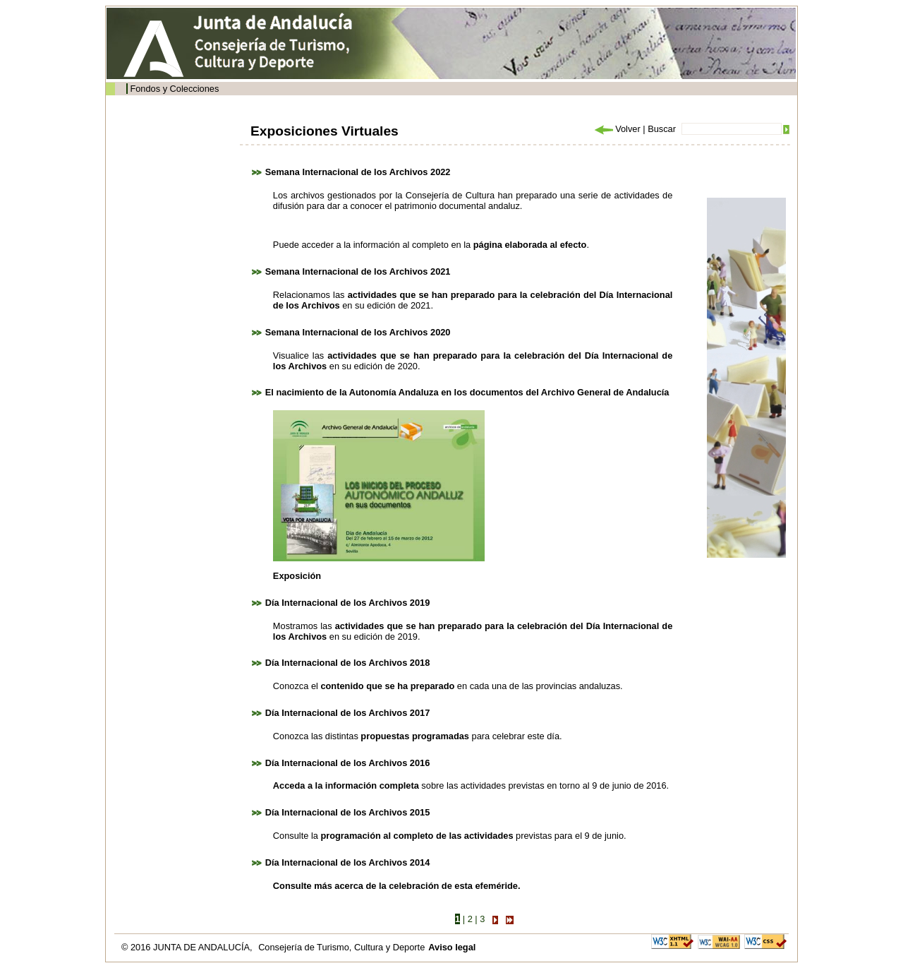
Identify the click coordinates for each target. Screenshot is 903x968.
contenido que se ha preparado (387, 686)
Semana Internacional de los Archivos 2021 (358, 271)
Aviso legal (451, 947)
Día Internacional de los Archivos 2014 (347, 862)
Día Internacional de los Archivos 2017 (347, 712)
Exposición (297, 575)
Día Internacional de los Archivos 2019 (347, 602)
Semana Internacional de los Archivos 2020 (358, 332)
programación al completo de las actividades (416, 835)
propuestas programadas (414, 736)
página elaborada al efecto (530, 244)
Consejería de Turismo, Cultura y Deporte (341, 947)
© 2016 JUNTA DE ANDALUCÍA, (188, 947)
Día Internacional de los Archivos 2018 (347, 662)
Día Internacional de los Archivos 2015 (347, 812)
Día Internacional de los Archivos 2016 (347, 763)
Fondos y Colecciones (174, 88)
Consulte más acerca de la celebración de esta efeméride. (397, 885)
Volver (617, 129)
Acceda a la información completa (346, 785)
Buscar (662, 129)
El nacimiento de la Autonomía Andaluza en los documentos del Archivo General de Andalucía (467, 392)
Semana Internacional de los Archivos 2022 (358, 172)
